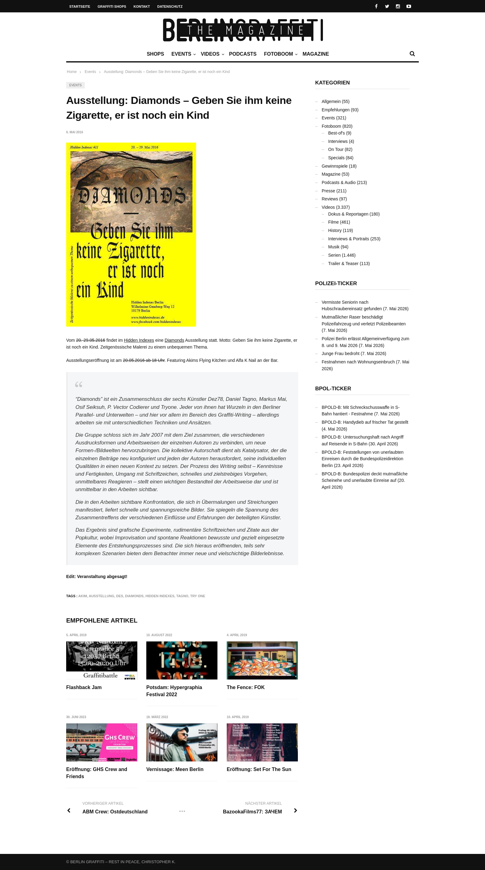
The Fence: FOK (246, 687)
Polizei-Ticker (336, 283)
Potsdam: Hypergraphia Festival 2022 (174, 691)
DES (119, 596)
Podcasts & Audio (339, 182)
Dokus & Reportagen (348, 214)
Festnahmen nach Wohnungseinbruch (358, 361)
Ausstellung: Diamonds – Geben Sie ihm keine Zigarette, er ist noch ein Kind (167, 72)
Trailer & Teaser (343, 263)
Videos (211, 54)
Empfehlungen (336, 109)
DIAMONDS (134, 596)
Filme (333, 222)
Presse (328, 190)
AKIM (82, 596)
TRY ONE (197, 596)
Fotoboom (280, 54)
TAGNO (182, 596)
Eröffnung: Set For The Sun (259, 769)
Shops (155, 54)
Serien (334, 255)
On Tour (336, 149)
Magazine (316, 54)
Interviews (338, 141)
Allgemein (331, 101)
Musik (334, 246)
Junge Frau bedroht (340, 353)
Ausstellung (101, 596)
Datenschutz (170, 6)
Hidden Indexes (139, 340)
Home (72, 72)
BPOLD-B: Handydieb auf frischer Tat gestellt (365, 422)
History (335, 230)
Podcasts (243, 54)
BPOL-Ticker (333, 389)
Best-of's (336, 133)
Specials (336, 157)
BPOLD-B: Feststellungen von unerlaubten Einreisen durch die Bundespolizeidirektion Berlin (363, 459)
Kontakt (142, 6)
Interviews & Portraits (348, 238)
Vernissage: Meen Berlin (175, 769)
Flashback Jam (84, 687)
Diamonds (174, 340)
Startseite (79, 6)
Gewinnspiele (335, 166)
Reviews (330, 198)
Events (182, 54)
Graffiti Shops (112, 6)
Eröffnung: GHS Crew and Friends (96, 773)
